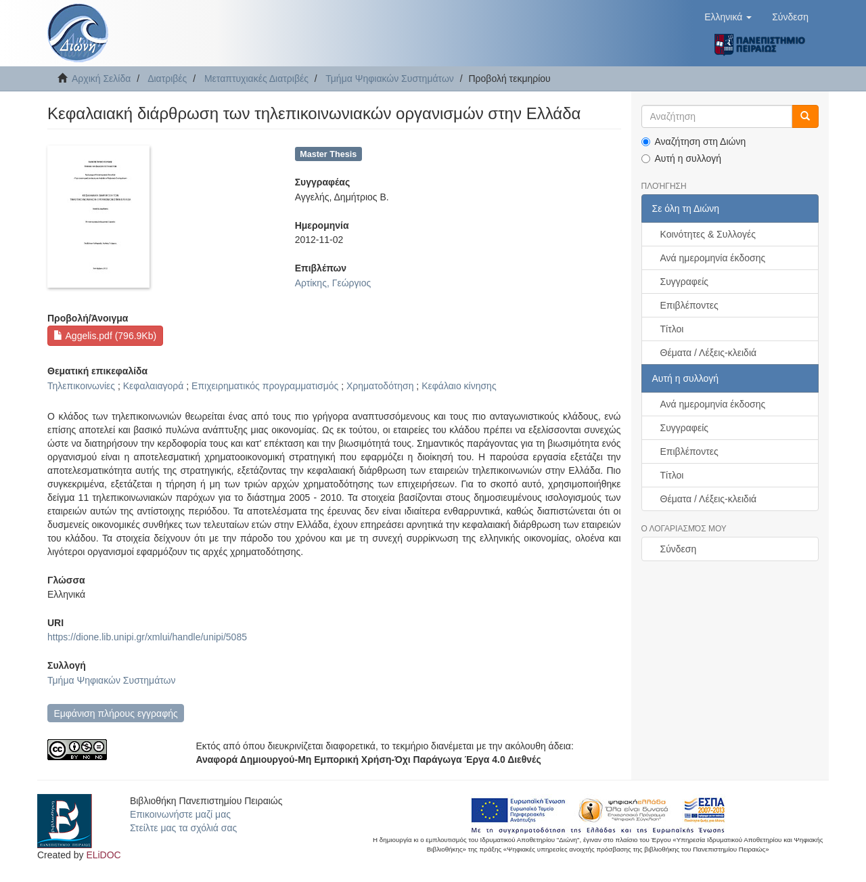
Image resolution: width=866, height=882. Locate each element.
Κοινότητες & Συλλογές (708, 234)
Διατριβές (167, 78)
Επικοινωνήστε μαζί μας (180, 814)
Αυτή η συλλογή (681, 158)
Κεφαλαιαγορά (153, 385)
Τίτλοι (672, 329)
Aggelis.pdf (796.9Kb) (104, 335)
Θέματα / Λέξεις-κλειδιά (708, 352)
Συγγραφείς (684, 281)
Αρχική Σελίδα (101, 78)
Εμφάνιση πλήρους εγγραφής (115, 713)
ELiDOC (103, 855)
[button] (728, 17)
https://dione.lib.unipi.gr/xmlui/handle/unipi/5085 (147, 637)
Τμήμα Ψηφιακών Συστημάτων (389, 78)
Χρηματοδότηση (380, 385)
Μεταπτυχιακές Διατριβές (256, 78)
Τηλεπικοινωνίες (81, 385)
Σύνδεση (678, 549)
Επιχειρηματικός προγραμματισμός (264, 385)
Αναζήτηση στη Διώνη (693, 141)
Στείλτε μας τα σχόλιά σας (183, 827)
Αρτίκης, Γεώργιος (333, 283)
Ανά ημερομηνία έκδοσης (713, 257)
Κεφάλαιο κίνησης (459, 385)
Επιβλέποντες (689, 305)
